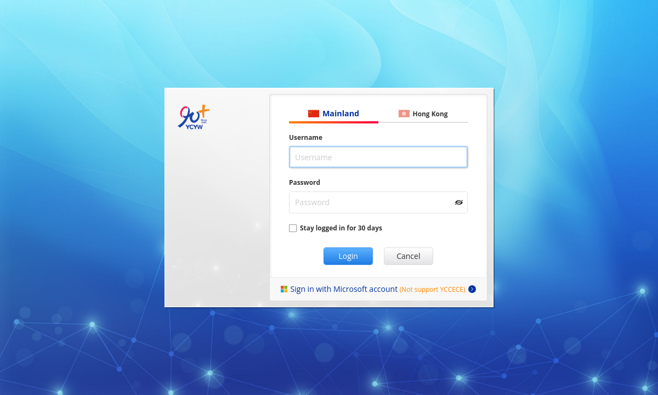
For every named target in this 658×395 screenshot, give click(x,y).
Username (305, 137)
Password (304, 182)
